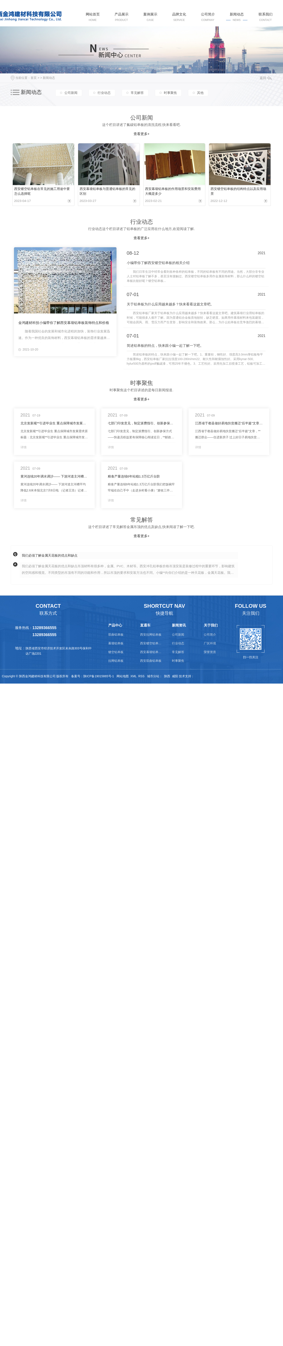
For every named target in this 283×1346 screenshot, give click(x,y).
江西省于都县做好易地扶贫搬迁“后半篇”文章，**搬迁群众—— (229, 422)
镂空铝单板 (115, 650)
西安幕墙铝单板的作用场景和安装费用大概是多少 (173, 190)
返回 (265, 78)
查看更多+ (141, 134)
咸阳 (175, 675)
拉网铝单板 (115, 659)
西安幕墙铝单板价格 (151, 650)
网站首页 (92, 17)
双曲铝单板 (115, 633)
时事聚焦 (170, 93)
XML (133, 675)
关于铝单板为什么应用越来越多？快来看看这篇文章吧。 (170, 303)
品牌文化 (179, 17)
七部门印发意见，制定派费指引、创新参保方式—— (141, 422)
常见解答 (137, 93)
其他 (200, 93)
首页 (34, 78)
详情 (24, 446)
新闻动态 (236, 17)
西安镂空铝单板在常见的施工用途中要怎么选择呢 (42, 190)
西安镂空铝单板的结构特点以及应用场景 (238, 190)
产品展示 (121, 17)
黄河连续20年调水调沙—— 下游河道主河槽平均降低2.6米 (54, 475)
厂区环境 (210, 642)
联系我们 (265, 17)
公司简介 (208, 17)
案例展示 (150, 17)
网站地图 (123, 675)
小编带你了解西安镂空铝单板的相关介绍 (158, 261)
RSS (141, 675)
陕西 (167, 675)
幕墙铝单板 (115, 642)
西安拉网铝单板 (150, 633)
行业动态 (104, 93)
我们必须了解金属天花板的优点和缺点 (49, 554)
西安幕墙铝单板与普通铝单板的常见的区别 (107, 190)
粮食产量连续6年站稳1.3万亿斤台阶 (134, 475)
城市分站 (153, 675)
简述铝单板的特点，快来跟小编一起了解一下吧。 (165, 344)
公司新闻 (70, 93)
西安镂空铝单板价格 (151, 642)
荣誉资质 (210, 650)
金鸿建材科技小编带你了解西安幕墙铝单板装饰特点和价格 (63, 321)
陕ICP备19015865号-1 (98, 675)
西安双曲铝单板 (150, 659)
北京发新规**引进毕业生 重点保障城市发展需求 (54, 422)
